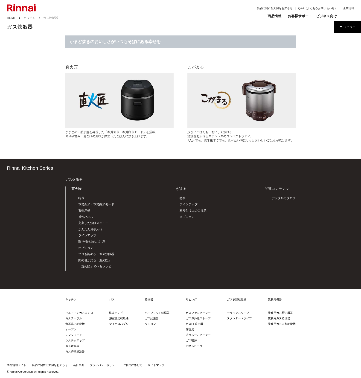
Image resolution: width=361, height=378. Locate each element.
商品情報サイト (16, 365)
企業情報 (348, 8)
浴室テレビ (116, 312)
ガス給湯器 (152, 318)
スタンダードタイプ (239, 318)
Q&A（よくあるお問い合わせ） (317, 8)
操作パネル (85, 216)
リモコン (150, 324)
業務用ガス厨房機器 (280, 312)
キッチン (29, 18)
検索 (347, 16)
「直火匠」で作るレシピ (94, 266)
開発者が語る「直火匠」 (94, 260)
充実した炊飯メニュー (93, 223)
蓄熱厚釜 (84, 210)
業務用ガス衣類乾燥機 (282, 324)
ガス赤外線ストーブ (198, 318)
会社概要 (78, 365)
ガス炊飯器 (74, 179)
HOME (11, 18)
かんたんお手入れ (90, 229)
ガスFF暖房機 (194, 324)
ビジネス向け (326, 16)
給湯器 (149, 299)
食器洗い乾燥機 (75, 324)
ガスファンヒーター (198, 312)
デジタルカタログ (284, 198)
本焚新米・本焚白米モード (96, 204)
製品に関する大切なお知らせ (275, 8)
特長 (81, 198)
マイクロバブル (118, 324)
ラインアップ (87, 235)
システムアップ (75, 340)
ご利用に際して (132, 365)
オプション (85, 248)
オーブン (70, 329)
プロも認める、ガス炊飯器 (96, 254)
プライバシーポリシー (103, 365)
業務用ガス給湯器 (279, 318)
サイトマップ (156, 365)
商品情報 (274, 16)
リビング (191, 299)
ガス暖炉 (191, 340)
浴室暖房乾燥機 (118, 318)
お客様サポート (300, 16)
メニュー (349, 27)
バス (112, 299)
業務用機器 (275, 299)
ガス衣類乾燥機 (236, 299)
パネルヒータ (194, 346)
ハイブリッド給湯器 (157, 312)
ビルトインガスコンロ (79, 312)
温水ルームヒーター (198, 335)
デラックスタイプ (238, 312)
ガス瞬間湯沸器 (75, 351)
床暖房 (190, 329)
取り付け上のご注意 (91, 241)
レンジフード (73, 335)
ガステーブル (73, 318)
